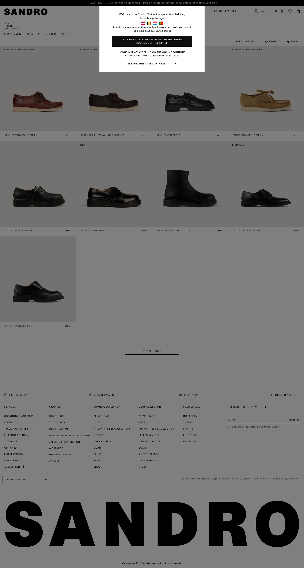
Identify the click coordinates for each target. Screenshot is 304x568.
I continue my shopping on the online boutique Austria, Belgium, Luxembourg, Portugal (152, 54)
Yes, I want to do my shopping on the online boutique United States (152, 41)
